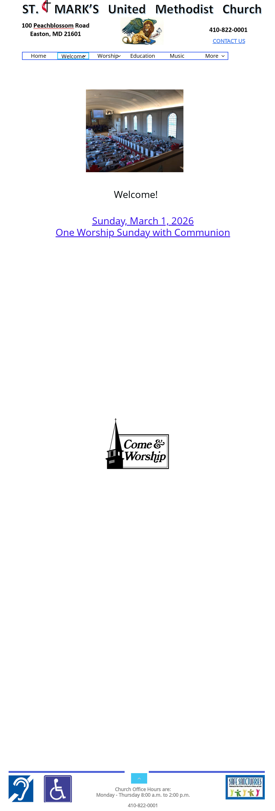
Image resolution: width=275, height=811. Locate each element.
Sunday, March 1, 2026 (143, 220)
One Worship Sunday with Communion (143, 232)
